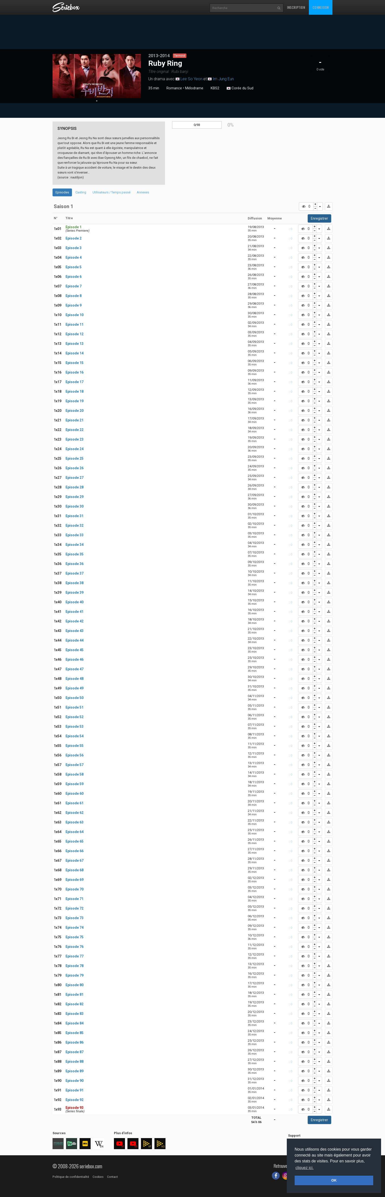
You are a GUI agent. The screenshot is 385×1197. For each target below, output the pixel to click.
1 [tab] (96, 100)
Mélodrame (194, 88)
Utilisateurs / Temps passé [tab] (111, 192)
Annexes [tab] (143, 192)
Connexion (321, 7)
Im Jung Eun (223, 79)
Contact (112, 1177)
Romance (174, 88)
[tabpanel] (97, 76)
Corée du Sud (240, 88)
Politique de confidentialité (71, 1177)
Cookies (98, 1177)
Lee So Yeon (191, 79)
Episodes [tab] (62, 192)
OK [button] (334, 1180)
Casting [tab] (80, 192)
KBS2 (215, 88)
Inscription (296, 7)
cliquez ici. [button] (304, 1168)
